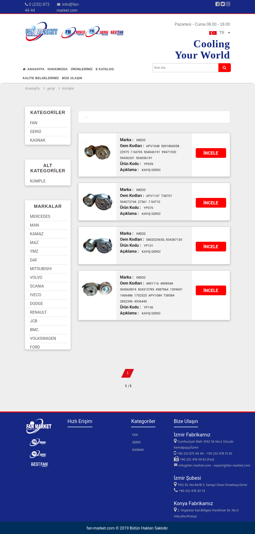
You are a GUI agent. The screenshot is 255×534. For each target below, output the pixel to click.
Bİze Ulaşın (72, 78)
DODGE (36, 303)
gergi (51, 88)
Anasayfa (34, 69)
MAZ (34, 242)
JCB (33, 321)
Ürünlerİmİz (82, 69)
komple (68, 88)
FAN (33, 122)
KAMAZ (37, 234)
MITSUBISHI (41, 268)
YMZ (34, 251)
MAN (34, 225)
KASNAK (37, 140)
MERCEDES (40, 216)
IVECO (35, 295)
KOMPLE (38, 181)
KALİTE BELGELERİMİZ (41, 78)
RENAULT (38, 312)
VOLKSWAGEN (43, 338)
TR (219, 33)
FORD (35, 347)
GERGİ (35, 131)
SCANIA (37, 286)
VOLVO (36, 277)
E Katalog (105, 69)
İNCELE (210, 153)
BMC (34, 329)
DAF (33, 260)
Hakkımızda (58, 69)
